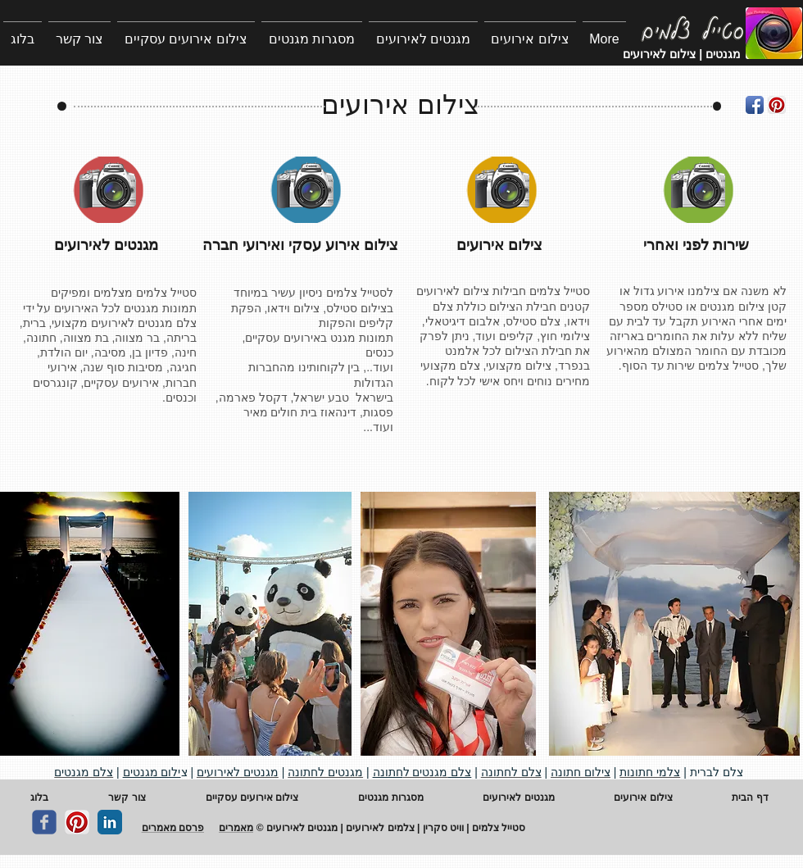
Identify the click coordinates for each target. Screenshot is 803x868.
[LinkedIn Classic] (110, 822)
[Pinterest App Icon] (777, 105)
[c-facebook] (44, 822)
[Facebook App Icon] (755, 105)
